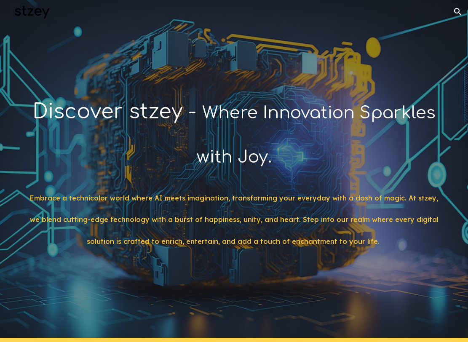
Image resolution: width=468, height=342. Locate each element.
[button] (458, 12)
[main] (234, 128)
